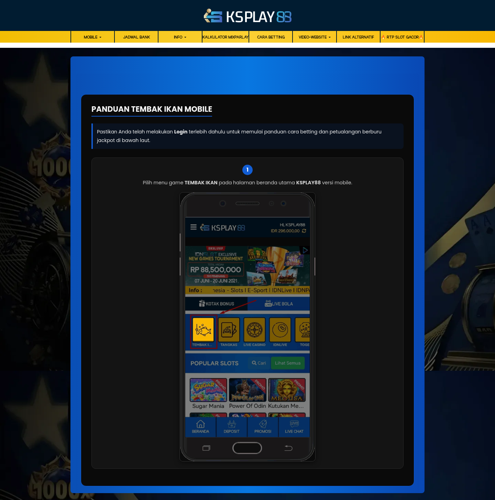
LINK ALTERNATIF (358, 37)
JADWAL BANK (136, 37)
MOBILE (91, 37)
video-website (313, 37)
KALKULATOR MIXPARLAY (225, 37)
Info (178, 37)
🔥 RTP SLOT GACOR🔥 (402, 37)
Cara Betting (271, 37)
